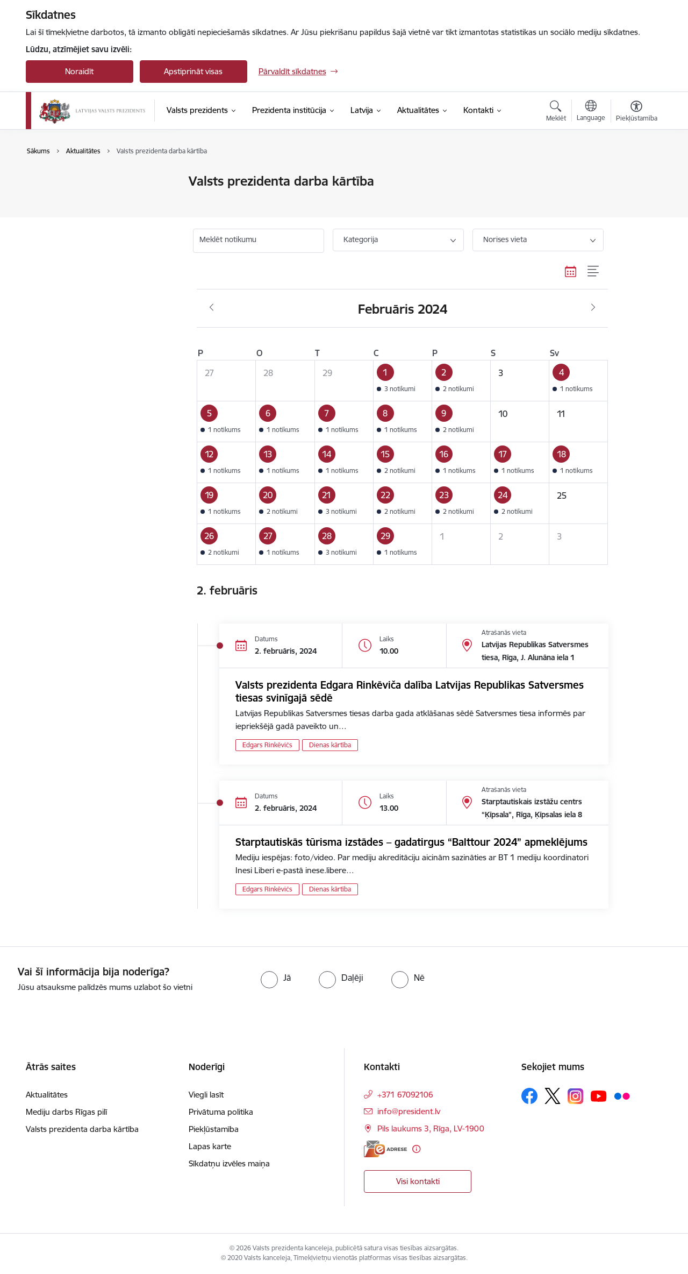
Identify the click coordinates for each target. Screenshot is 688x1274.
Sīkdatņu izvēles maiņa (229, 1163)
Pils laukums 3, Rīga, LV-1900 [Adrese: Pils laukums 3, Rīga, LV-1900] (430, 1128)
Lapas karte (210, 1146)
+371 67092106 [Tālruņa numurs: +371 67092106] (405, 1094)
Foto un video (62, 219)
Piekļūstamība (214, 1129)
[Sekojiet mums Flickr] (622, 1095)
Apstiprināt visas (193, 71)
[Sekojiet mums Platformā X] (552, 1096)
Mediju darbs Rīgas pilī (66, 1112)
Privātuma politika (221, 1112)
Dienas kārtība (330, 745)
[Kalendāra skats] (571, 272)
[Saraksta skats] (593, 272)
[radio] (276, 977)
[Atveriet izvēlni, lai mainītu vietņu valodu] (591, 112)
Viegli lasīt (206, 1094)
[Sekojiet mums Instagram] (576, 1096)
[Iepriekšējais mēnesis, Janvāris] (211, 307)
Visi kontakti (418, 1181)
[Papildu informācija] (416, 1149)
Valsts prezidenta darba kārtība (93, 200)
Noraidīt (79, 71)
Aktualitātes (58, 181)
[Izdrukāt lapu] (636, 177)
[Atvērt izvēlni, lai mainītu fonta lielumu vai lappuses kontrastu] (637, 112)
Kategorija (360, 239)
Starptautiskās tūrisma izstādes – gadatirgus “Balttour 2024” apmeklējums (411, 842)
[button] (402, 380)
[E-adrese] (385, 1149)
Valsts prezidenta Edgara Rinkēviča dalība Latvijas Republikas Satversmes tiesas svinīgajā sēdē (409, 691)
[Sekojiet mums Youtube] (599, 1095)
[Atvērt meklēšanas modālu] (556, 112)
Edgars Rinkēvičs (267, 745)
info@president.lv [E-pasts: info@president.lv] (408, 1111)
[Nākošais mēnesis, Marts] (593, 307)
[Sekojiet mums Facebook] (529, 1096)
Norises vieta (505, 239)
